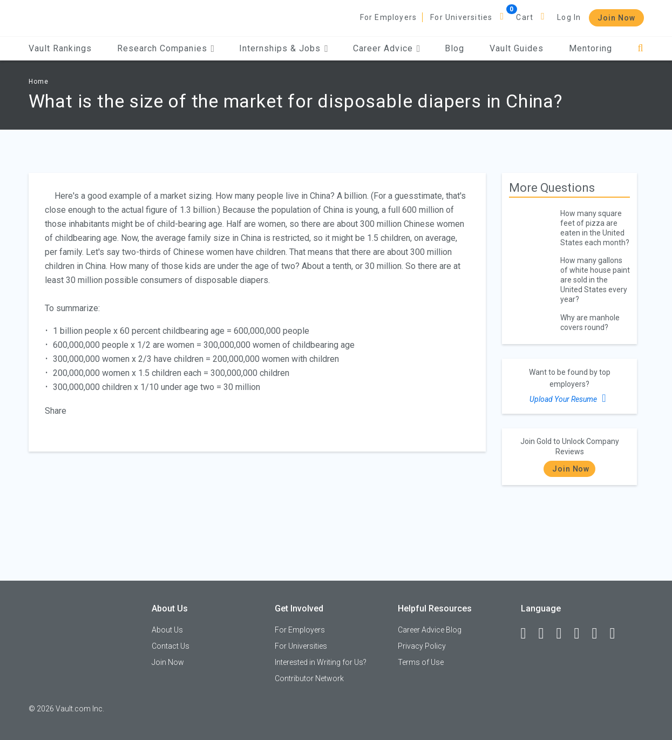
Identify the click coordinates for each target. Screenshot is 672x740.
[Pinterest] (599, 633)
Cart (524, 17)
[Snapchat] (617, 633)
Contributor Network (309, 678)
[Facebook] (528, 633)
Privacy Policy (422, 646)
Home (39, 81)
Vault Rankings (60, 48)
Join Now (616, 18)
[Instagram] (581, 633)
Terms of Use (421, 662)
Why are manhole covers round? (590, 322)
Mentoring (590, 48)
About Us (167, 629)
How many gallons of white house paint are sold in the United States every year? (595, 280)
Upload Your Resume (569, 398)
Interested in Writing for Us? (320, 662)
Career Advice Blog (429, 629)
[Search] (640, 48)
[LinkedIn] (546, 633)
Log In (569, 17)
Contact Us (170, 646)
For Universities (461, 17)
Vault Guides (517, 48)
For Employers (388, 17)
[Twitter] (564, 633)
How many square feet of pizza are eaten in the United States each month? (594, 228)
